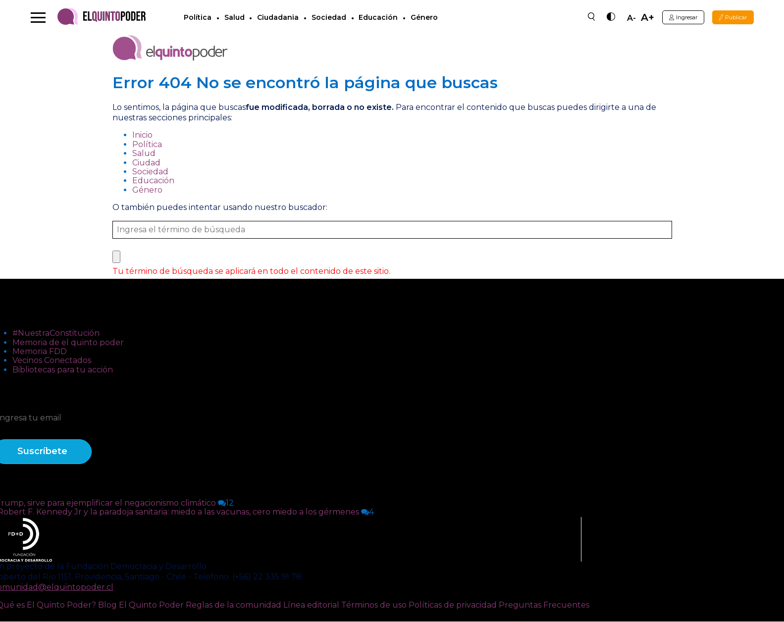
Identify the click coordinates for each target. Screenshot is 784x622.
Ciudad (146, 163)
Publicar (730, 17)
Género (426, 17)
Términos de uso (374, 605)
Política (200, 17)
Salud (237, 17)
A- (618, 18)
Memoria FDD (39, 352)
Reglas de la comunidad (233, 605)
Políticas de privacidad (453, 605)
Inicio (142, 135)
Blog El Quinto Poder (141, 605)
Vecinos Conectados (51, 360)
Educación (381, 17)
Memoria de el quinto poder (68, 343)
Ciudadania (280, 17)
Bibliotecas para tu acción (62, 370)
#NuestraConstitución (56, 333)
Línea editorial (311, 605)
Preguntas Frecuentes (544, 605)
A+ (634, 17)
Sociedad (331, 17)
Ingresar (673, 17)
